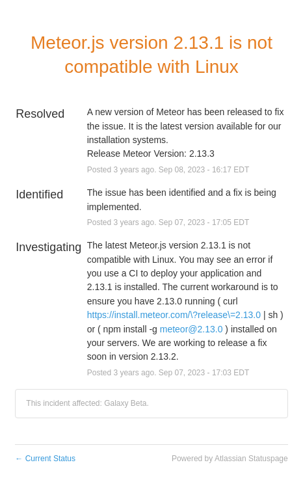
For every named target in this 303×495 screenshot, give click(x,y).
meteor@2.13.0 (191, 329)
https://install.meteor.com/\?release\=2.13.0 (174, 315)
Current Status (45, 458)
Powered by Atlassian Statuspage (230, 458)
